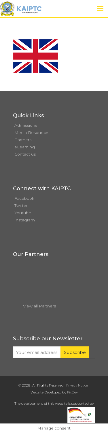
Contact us (25, 154)
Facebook (24, 198)
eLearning (24, 147)
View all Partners (39, 306)
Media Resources (31, 132)
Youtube (22, 212)
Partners (22, 139)
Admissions (25, 125)
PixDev (72, 392)
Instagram (24, 220)
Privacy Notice (77, 385)
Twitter (21, 205)
